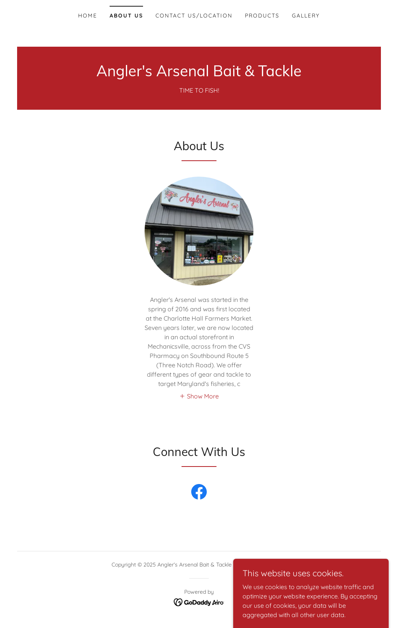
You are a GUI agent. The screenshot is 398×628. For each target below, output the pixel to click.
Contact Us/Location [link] (193, 15)
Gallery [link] (306, 15)
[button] (199, 395)
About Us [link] (126, 15)
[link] (199, 74)
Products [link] (262, 15)
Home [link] (87, 15)
